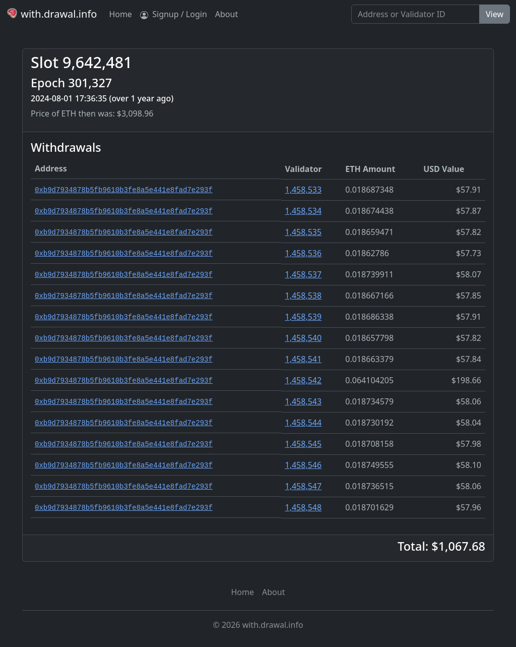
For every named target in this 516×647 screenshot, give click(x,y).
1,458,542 (303, 380)
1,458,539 (303, 316)
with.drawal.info (51, 14)
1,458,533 (303, 189)
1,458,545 (303, 443)
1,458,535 (303, 232)
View (494, 14)
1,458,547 (303, 486)
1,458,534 (303, 210)
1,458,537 (303, 274)
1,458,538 (303, 295)
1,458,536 (303, 253)
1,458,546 (303, 464)
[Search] (415, 14)
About (226, 14)
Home (120, 14)
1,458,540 (303, 337)
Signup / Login (173, 14)
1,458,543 (303, 401)
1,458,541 (303, 359)
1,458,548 (303, 507)
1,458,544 (303, 422)
